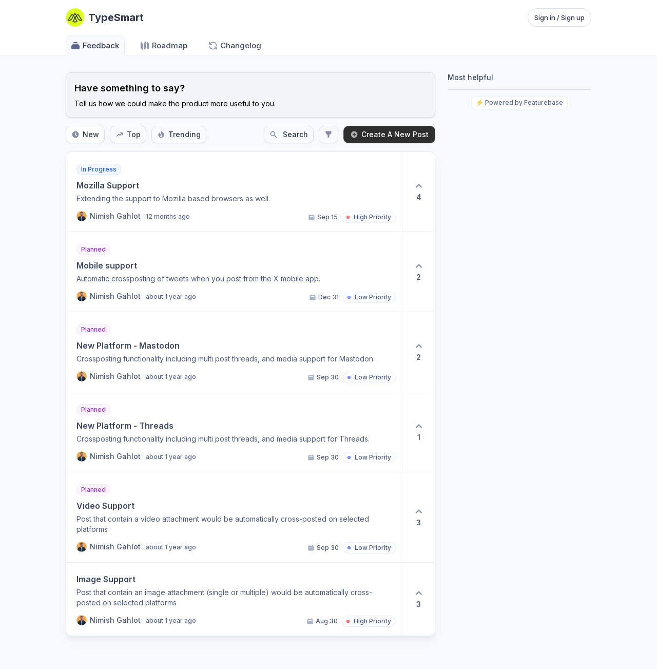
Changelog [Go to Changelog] (234, 46)
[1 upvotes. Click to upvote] (418, 432)
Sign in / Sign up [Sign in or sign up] (559, 17)
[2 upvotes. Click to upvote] (418, 272)
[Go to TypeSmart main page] (105, 17)
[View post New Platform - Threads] (234, 432)
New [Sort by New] (85, 134)
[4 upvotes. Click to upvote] (418, 192)
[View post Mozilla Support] (234, 192)
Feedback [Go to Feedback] (94, 46)
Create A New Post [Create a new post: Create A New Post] (389, 134)
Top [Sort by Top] (128, 134)
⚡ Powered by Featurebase (519, 102)
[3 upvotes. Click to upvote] (418, 517)
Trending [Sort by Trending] (179, 134)
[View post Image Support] (234, 599)
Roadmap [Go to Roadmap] (163, 46)
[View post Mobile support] (234, 272)
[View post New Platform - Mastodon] (234, 352)
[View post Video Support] (234, 517)
